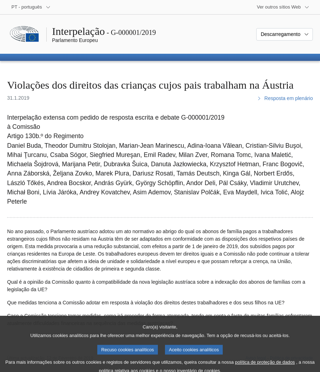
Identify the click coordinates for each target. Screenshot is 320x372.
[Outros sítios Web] (283, 7)
